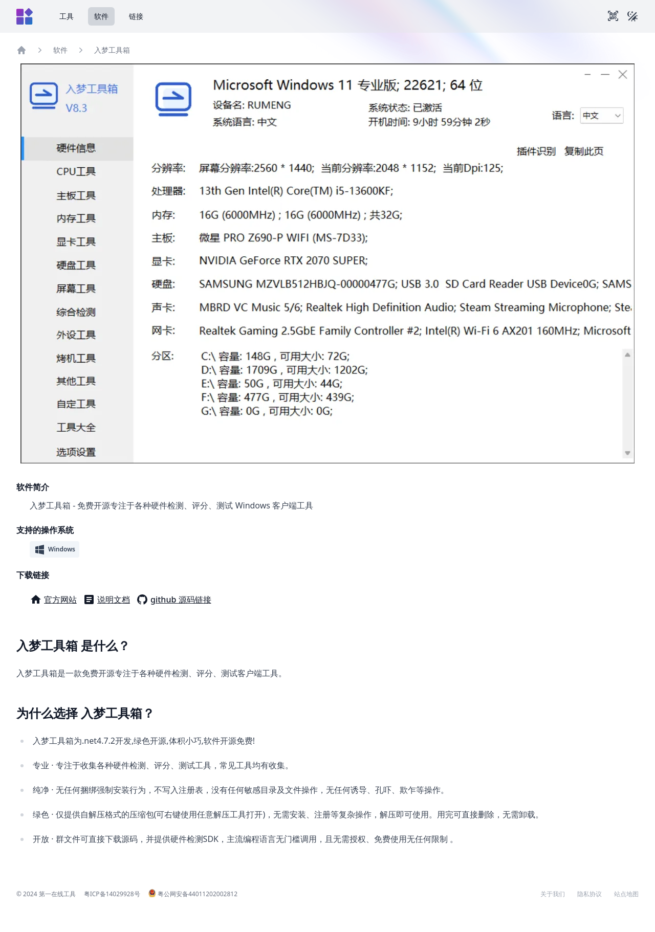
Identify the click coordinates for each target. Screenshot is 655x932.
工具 (66, 16)
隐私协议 (589, 894)
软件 (101, 16)
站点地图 (626, 894)
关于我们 (552, 894)
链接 (136, 16)
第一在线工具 (57, 894)
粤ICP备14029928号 (112, 894)
